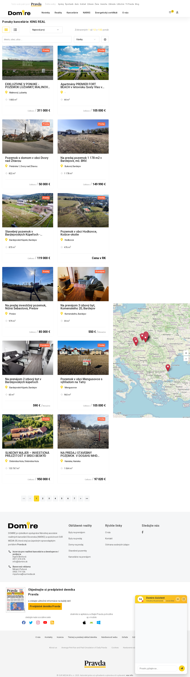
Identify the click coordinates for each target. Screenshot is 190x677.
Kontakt (109, 538)
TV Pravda (129, 4)
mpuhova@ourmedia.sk (24, 574)
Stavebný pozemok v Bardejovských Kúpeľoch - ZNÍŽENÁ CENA (22, 233)
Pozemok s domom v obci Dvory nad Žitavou (26, 159)
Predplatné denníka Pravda (45, 606)
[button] (186, 352)
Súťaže (125, 637)
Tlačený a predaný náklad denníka (82, 637)
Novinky (46, 12)
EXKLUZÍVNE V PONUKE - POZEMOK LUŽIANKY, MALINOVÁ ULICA (27, 86)
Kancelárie (72, 12)
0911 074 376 (19, 559)
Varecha (103, 4)
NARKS (86, 12)
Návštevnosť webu (109, 637)
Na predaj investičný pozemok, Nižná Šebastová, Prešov (25, 307)
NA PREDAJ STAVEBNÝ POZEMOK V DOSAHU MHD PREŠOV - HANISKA (79, 454)
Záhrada (111, 4)
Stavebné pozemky (78, 551)
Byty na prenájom (77, 532)
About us (53, 647)
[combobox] (46, 30)
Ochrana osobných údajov (117, 544)
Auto (77, 4)
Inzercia (60, 637)
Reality (58, 12)
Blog (137, 4)
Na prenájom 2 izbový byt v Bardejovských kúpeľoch (23, 381)
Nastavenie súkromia (132, 647)
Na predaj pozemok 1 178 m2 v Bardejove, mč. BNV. (81, 159)
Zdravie (90, 4)
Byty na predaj (75, 538)
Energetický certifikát (106, 12)
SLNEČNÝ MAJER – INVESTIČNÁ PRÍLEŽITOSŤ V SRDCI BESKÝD (27, 454)
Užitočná (120, 4)
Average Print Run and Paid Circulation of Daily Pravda (84, 647)
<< (24, 498)
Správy (61, 4)
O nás (125, 12)
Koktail (83, 4)
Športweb (69, 4)
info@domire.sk (20, 561)
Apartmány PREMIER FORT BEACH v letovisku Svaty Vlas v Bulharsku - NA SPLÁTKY (81, 86)
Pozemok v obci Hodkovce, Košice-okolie (79, 233)
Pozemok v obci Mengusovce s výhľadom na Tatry (81, 381)
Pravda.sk (21, 544)
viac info (129, 675)
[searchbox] (37, 39)
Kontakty (48, 637)
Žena (97, 4)
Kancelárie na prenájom (80, 557)
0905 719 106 (19, 572)
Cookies (115, 647)
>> (87, 498)
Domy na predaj (76, 544)
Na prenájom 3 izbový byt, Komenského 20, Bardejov (78, 307)
